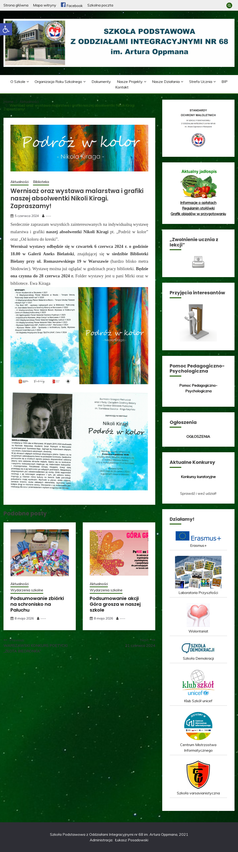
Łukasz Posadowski (131, 840)
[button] (6, 29)
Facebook (72, 5)
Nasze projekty (130, 81)
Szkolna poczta (100, 5)
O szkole (17, 81)
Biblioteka (41, 182)
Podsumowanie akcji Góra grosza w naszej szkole (115, 604)
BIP (224, 81)
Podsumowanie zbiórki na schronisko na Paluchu (37, 604)
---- (48, 216)
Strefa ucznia (200, 81)
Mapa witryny (44, 5)
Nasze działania (166, 81)
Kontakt (122, 87)
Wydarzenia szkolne (26, 590)
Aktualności (19, 182)
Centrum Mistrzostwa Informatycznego (198, 745)
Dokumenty (101, 81)
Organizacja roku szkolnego (58, 81)
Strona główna (15, 5)
